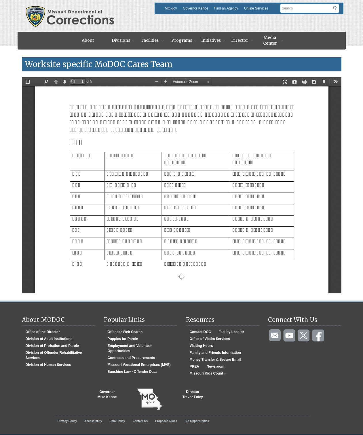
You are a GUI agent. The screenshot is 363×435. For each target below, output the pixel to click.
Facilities (150, 40)
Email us (275, 335)
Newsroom (215, 366)
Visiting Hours (201, 346)
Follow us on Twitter (304, 335)
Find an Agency (226, 8)
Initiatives (211, 40)
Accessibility (93, 421)
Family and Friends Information (215, 353)
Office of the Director (43, 332)
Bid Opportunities (197, 421)
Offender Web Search (125, 332)
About (88, 40)
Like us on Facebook (318, 335)
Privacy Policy (67, 421)
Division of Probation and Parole (52, 346)
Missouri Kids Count (208, 373)
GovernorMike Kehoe (107, 394)
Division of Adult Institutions (49, 339)
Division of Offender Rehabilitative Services (54, 355)
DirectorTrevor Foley (193, 394)
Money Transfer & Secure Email (215, 360)
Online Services (256, 8)
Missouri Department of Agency (71, 9)
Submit (338, 10)
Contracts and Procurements (131, 358)
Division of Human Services (48, 365)
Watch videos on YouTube (289, 335)
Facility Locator (231, 332)
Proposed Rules (166, 421)
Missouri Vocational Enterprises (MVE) (139, 365)
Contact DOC (200, 332)
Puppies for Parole (123, 339)
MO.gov (171, 8)
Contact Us (140, 421)
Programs (181, 40)
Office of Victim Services (210, 339)
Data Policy (117, 421)
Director (239, 40)
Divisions (121, 40)
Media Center (270, 40)
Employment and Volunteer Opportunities (130, 348)
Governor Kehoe (195, 8)
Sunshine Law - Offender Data (132, 372)
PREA (194, 366)
